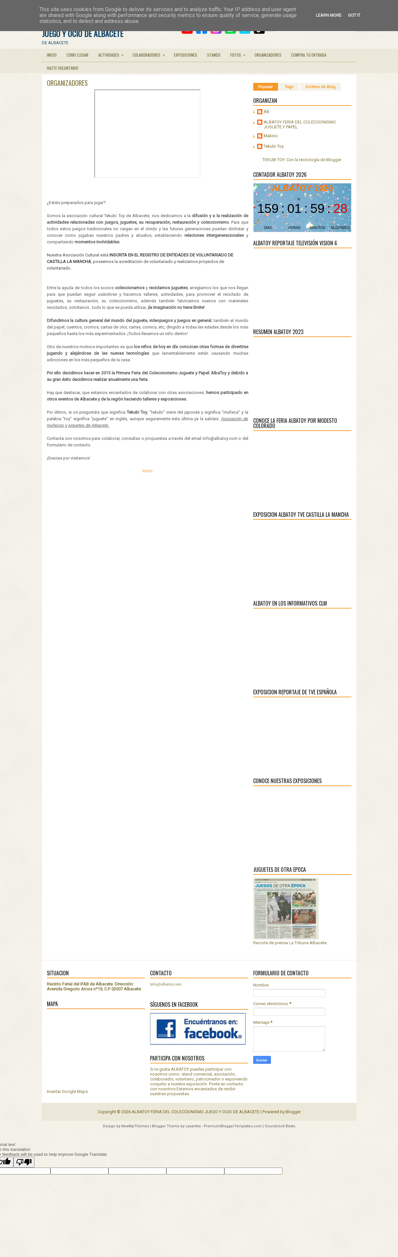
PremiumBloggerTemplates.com (233, 1126)
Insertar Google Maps (67, 1091)
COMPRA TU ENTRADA (308, 55)
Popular (265, 86)
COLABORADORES (151, 53)
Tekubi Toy (274, 146)
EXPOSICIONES (185, 55)
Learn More (328, 15)
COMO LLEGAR (77, 55)
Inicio (147, 470)
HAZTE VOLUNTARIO (62, 68)
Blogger (333, 159)
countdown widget (302, 207)
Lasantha (193, 1126)
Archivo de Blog (320, 86)
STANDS (213, 55)
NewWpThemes (135, 1126)
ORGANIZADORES (268, 55)
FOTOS (240, 53)
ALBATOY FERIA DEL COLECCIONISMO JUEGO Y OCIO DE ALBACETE (195, 1111)
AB (266, 111)
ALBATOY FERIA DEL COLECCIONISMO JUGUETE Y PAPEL (300, 124)
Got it (354, 15)
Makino (271, 135)
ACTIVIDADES (113, 53)
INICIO (52, 55)
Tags (289, 86)
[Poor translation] (23, 1162)
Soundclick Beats (280, 1126)
